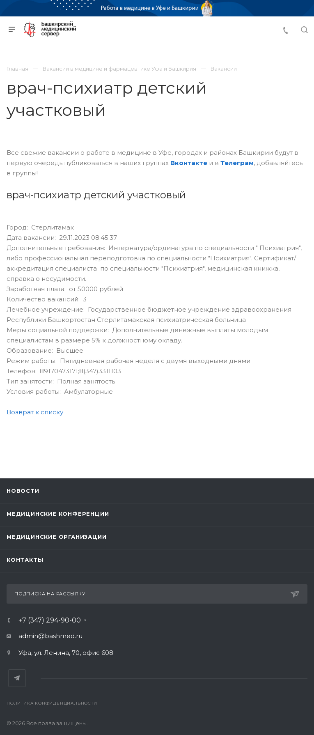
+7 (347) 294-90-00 (49, 620)
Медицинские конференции (58, 513)
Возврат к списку (35, 412)
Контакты (25, 559)
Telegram (17, 678)
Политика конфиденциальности (52, 703)
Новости (23, 490)
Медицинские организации (56, 536)
